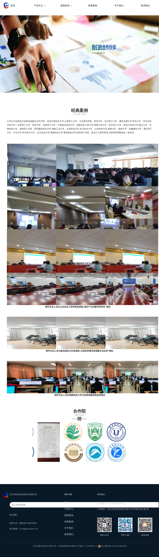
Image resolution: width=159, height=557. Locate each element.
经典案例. (69, 521)
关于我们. (69, 528)
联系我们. (69, 534)
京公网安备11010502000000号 (112, 546)
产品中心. (69, 509)
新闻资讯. (69, 515)
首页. (66, 502)
